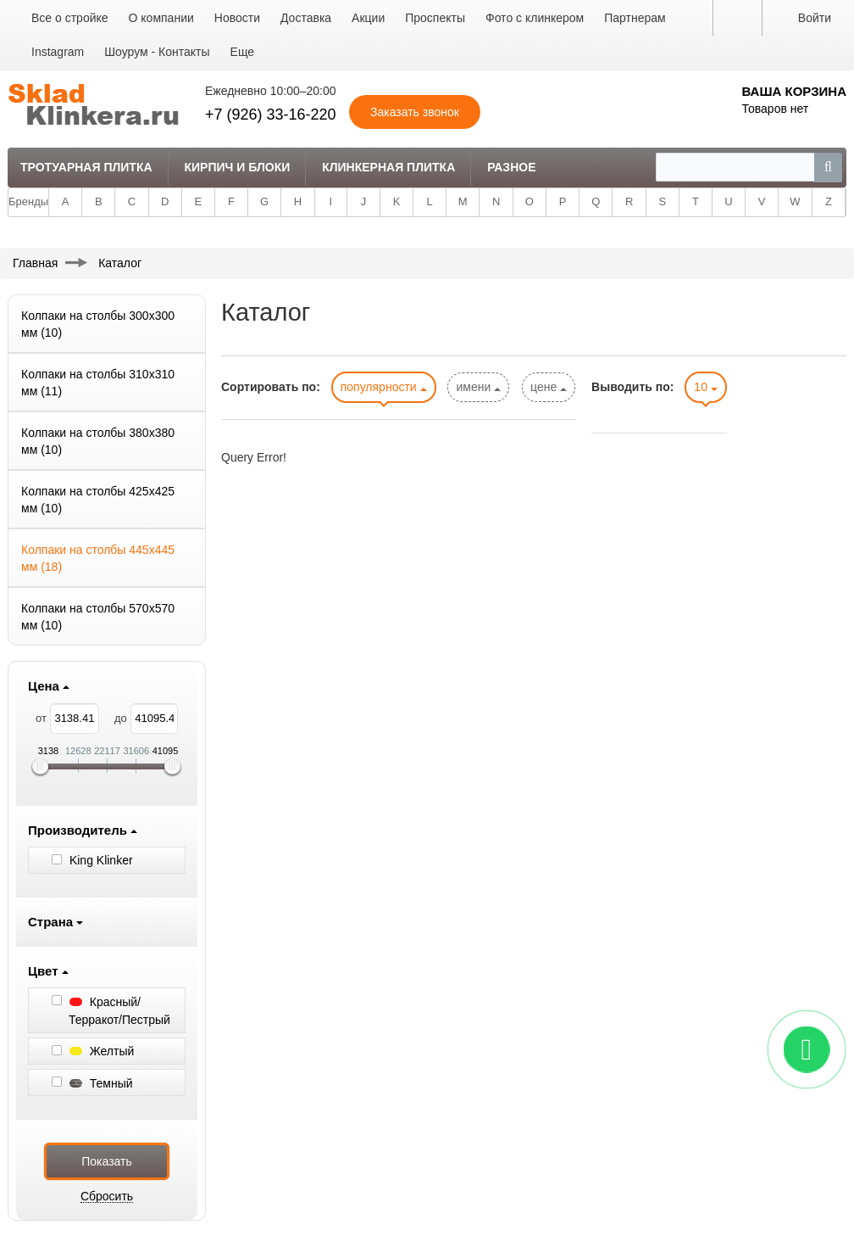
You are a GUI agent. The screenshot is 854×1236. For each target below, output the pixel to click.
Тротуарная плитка (86, 167)
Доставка (305, 18)
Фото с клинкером (534, 18)
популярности (384, 387)
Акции (368, 18)
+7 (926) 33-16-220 (270, 114)
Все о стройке (69, 18)
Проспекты (435, 18)
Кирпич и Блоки (237, 167)
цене (548, 387)
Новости (237, 18)
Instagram (57, 52)
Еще (242, 52)
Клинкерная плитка (388, 167)
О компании (161, 18)
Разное (511, 167)
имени (478, 387)
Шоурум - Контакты (156, 52)
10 (705, 387)
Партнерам (634, 18)
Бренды (28, 201)
